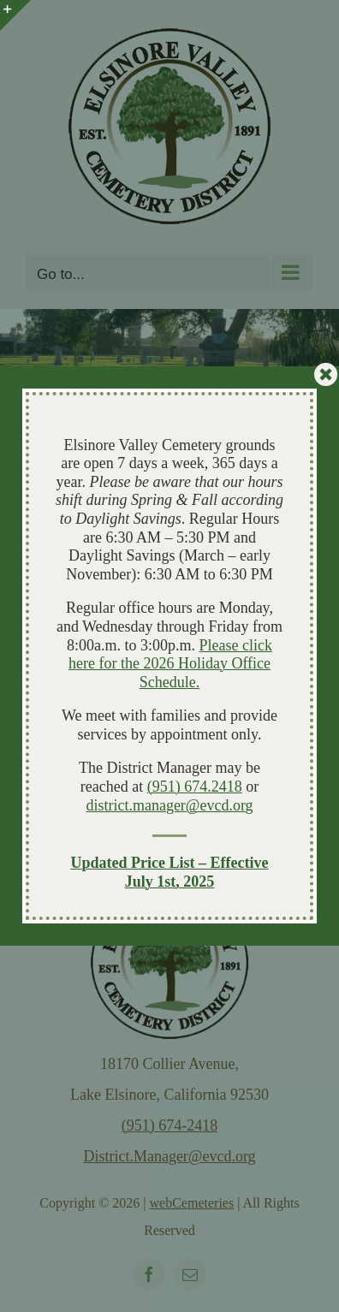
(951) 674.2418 (194, 786)
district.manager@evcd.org (169, 805)
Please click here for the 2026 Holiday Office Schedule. (170, 664)
